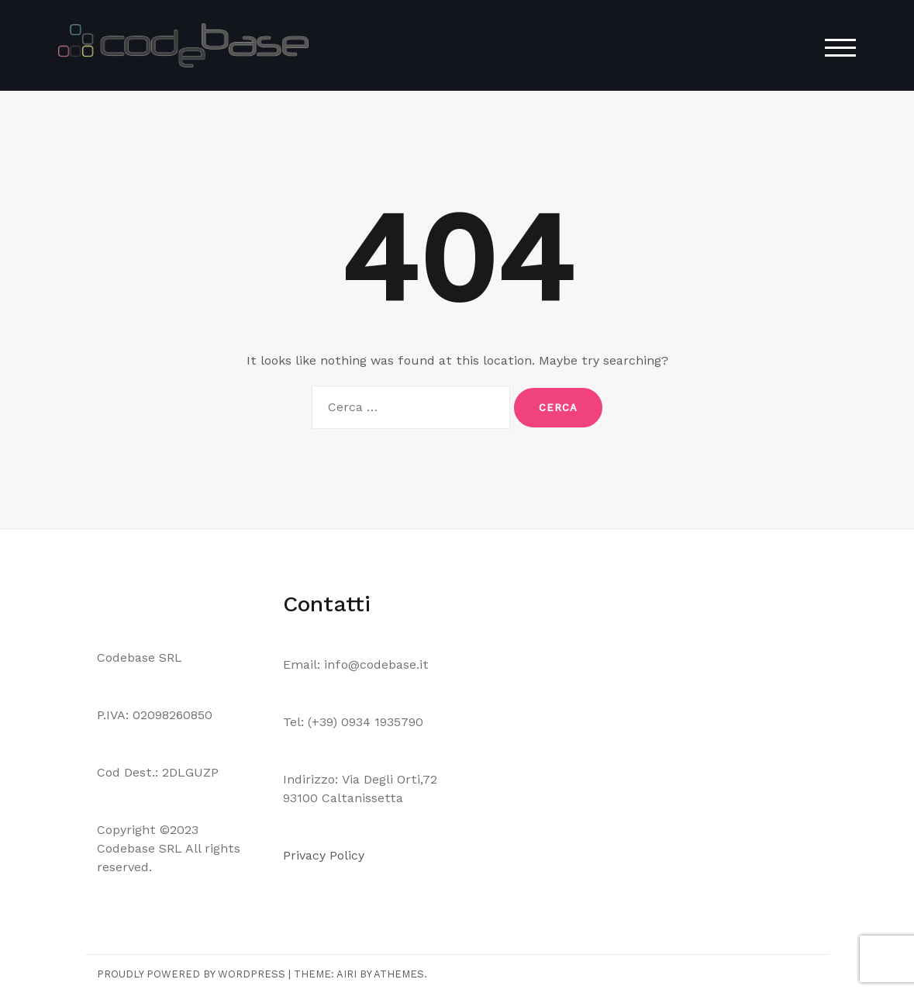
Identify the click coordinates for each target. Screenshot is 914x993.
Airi (346, 974)
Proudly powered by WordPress (191, 974)
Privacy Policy (325, 855)
